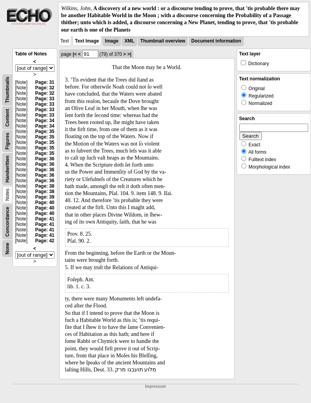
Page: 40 (44, 202)
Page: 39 (44, 197)
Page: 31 (44, 82)
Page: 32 (44, 88)
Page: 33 (44, 98)
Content (7, 117)
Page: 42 (44, 240)
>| (129, 54)
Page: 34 (44, 120)
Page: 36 (44, 159)
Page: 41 (44, 219)
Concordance (7, 222)
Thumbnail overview (162, 41)
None (7, 248)
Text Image (87, 41)
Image (111, 41)
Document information (216, 41)
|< (75, 54)
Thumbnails (7, 89)
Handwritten (7, 168)
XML (129, 41)
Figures (7, 141)
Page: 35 (44, 131)
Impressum (155, 386)
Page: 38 (44, 186)
